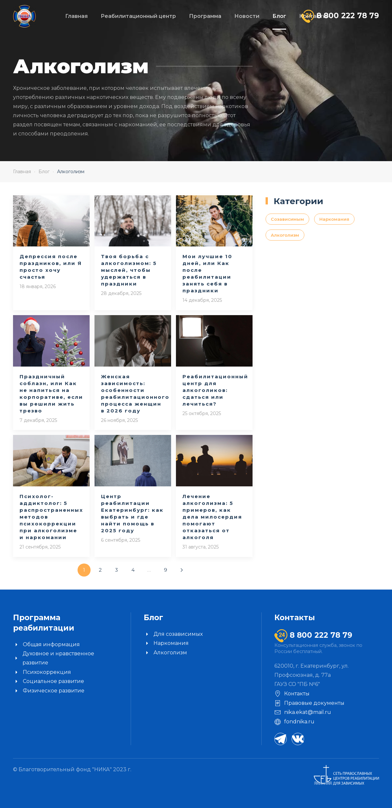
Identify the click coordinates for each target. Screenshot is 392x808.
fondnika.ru (294, 721)
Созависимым (287, 219)
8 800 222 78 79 (346, 15)
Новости (246, 16)
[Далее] (181, 570)
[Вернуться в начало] (24, 16)
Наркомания (334, 219)
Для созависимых (173, 634)
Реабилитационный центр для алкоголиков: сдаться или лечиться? (215, 390)
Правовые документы (309, 703)
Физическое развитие (48, 691)
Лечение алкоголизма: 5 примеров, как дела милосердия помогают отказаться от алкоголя (212, 516)
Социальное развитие (48, 681)
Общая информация (46, 644)
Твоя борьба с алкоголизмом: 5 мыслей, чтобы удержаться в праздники (129, 270)
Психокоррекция (42, 672)
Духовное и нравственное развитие (53, 658)
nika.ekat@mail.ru (302, 712)
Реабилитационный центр (138, 16)
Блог (279, 16)
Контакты (313, 16)
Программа (205, 16)
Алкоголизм (285, 235)
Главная (76, 16)
